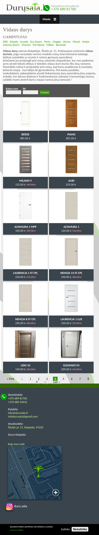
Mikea (50, 45)
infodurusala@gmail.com (23, 416)
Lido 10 (25, 365)
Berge (25, 134)
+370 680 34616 (17, 402)
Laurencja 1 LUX (71, 319)
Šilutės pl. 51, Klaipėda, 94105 (25, 427)
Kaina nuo (12, 88)
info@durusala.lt (18, 413)
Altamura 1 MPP (25, 226)
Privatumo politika (16, 530)
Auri (71, 180)
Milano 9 (25, 180)
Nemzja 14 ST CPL (71, 273)
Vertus (66, 41)
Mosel (76, 41)
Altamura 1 (71, 226)
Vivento (26, 45)
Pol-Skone (38, 45)
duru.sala (16, 506)
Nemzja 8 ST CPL (25, 319)
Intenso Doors (11, 45)
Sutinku (65, 529)
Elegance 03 (71, 365)
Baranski (61, 45)
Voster (86, 41)
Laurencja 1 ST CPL (25, 273)
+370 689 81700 (63, 9)
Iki (24, 88)
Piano (71, 134)
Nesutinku (80, 529)
